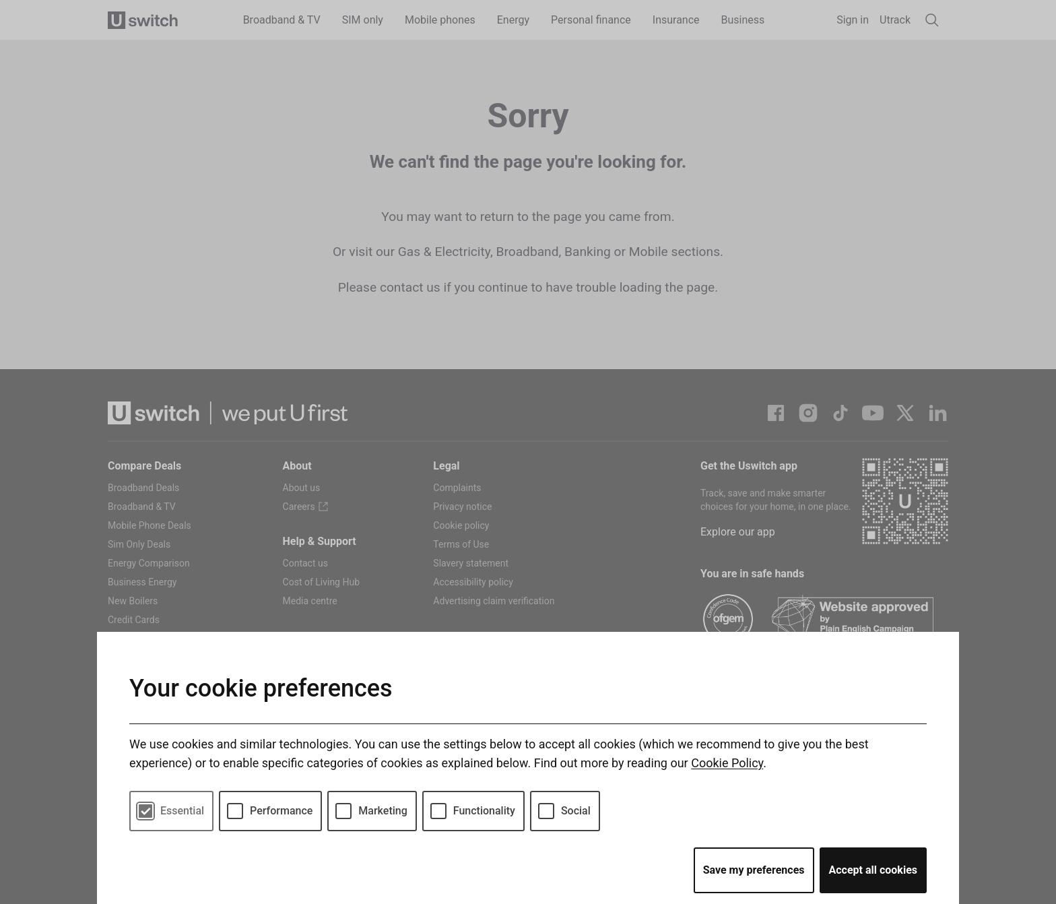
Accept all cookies (873, 870)
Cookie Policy (727, 763)
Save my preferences (754, 870)
